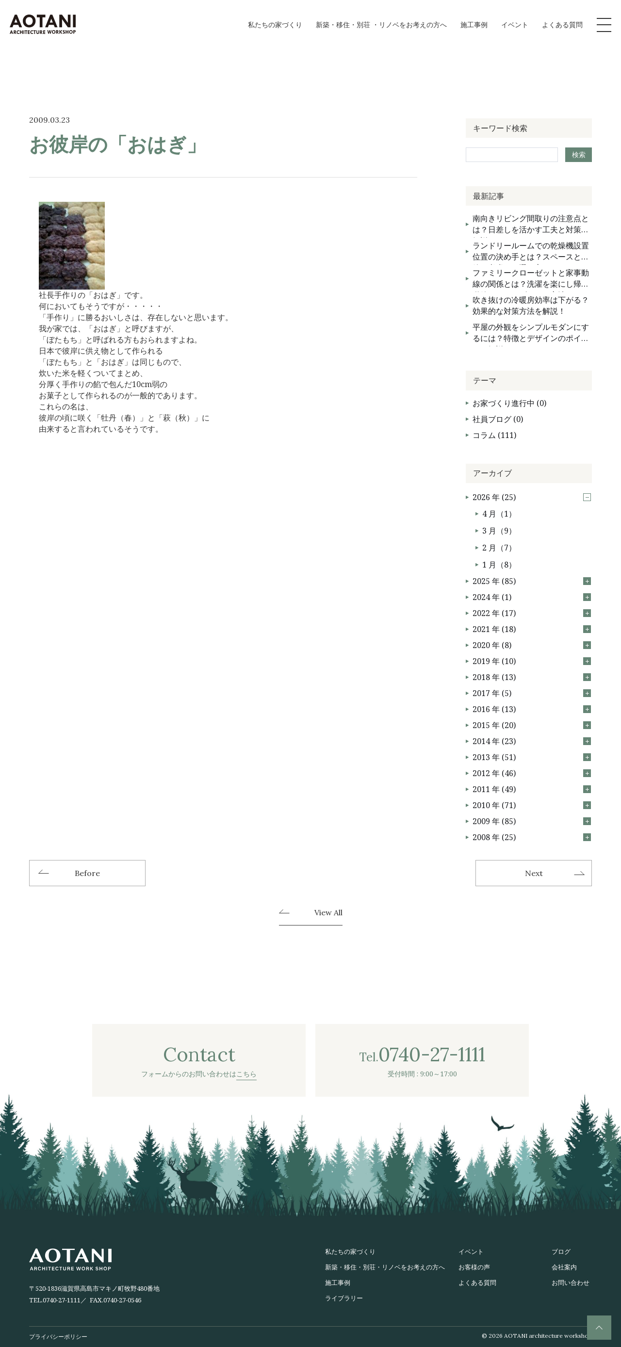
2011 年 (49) (532, 789)
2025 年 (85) (532, 581)
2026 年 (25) (532, 497)
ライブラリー (344, 1298)
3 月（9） (499, 530)
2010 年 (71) (532, 805)
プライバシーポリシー (58, 1336)
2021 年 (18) (532, 629)
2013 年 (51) (532, 757)
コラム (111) (494, 435)
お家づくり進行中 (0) (509, 403)
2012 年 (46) (532, 773)
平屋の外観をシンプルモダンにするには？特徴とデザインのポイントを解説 (531, 334)
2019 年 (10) (532, 661)
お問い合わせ (570, 1282)
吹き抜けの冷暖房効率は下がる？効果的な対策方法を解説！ (531, 305)
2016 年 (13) (532, 709)
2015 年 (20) (532, 725)
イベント (514, 24)
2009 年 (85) (532, 821)
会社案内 (564, 1267)
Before (87, 873)
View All (328, 913)
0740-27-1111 (62, 1300)
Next (534, 873)
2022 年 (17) (532, 613)
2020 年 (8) (532, 645)
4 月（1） (499, 513)
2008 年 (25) (532, 837)
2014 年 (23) (532, 741)
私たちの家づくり (275, 24)
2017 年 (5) (532, 693)
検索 (579, 154)
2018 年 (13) (532, 677)
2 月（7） (499, 547)
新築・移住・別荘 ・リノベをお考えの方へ (381, 24)
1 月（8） (499, 564)
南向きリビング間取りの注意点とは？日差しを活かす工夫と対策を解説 (531, 225)
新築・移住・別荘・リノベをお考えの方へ (385, 1267)
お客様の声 (474, 1267)
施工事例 (474, 24)
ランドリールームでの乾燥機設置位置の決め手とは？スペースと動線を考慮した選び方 (531, 252)
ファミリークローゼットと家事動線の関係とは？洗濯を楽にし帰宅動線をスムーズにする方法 (531, 279)
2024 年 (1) (532, 597)
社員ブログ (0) (498, 419)
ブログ (561, 1251)
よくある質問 (562, 24)
